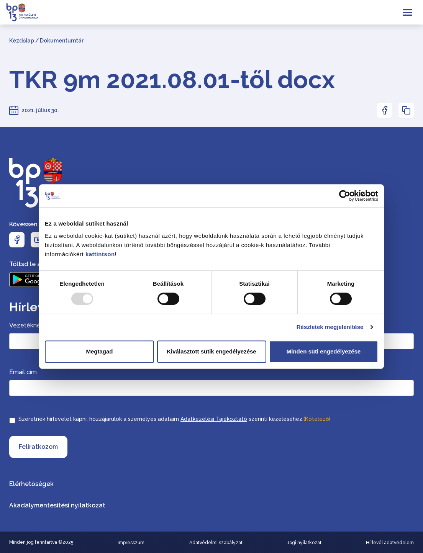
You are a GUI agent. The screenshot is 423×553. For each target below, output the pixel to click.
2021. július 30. (40, 110)
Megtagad (99, 351)
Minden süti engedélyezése (324, 351)
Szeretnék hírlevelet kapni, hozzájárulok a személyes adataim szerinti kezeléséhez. (174, 419)
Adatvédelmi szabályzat (216, 542)
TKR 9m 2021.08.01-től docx (172, 79)
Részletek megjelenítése (330, 327)
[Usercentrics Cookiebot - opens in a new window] (344, 195)
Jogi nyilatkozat (304, 542)
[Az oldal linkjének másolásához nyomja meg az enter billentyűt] (406, 110)
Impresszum (131, 542)
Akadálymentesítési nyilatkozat (57, 505)
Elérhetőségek (31, 484)
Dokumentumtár (62, 41)
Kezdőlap (21, 41)
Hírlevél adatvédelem (390, 542)
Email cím (23, 372)
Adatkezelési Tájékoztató (213, 419)
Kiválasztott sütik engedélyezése (211, 351)
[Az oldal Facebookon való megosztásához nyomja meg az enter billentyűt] (384, 110)
